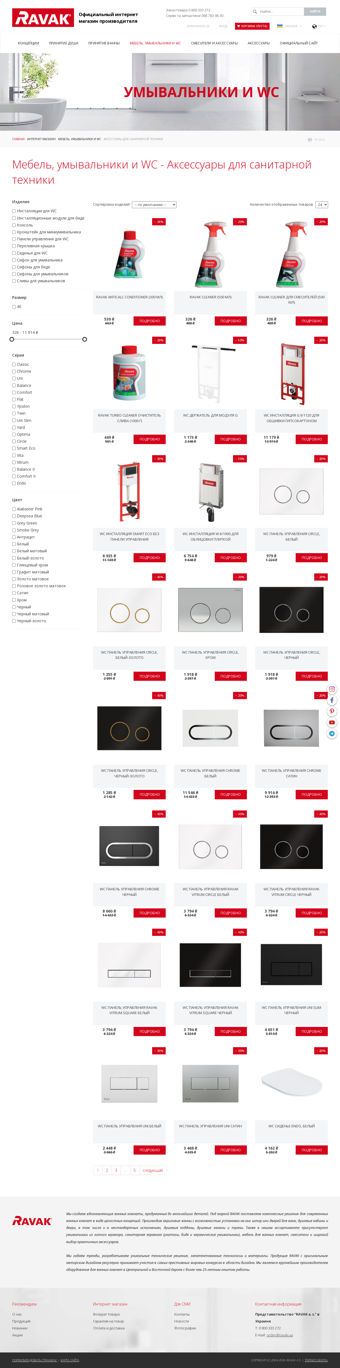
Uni (20, 378)
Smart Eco (26, 448)
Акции (17, 1334)
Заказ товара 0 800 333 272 (188, 10)
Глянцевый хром (32, 565)
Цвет (17, 499)
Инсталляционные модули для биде (51, 218)
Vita (20, 455)
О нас (17, 1314)
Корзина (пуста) (252, 26)
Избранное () (198, 26)
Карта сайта (70, 1360)
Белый (23, 543)
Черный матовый (33, 613)
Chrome (24, 371)
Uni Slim (24, 420)
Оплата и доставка (109, 1328)
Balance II (26, 469)
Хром (22, 600)
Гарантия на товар (108, 1321)
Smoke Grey (28, 530)
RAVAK (43, 17)
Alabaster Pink (29, 509)
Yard (21, 427)
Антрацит (26, 537)
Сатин (22, 592)
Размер (19, 297)
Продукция (21, 1321)
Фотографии (185, 1328)
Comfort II (26, 476)
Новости (181, 1321)
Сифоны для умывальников (42, 273)
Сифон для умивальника (40, 260)
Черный (24, 606)
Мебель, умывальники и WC (79, 139)
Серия (18, 355)
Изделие (20, 201)
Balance (24, 385)
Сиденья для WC (32, 253)
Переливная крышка (36, 245)
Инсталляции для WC (37, 210)
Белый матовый (32, 550)
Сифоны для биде (33, 266)
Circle (22, 441)
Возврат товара (106, 1314)
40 (19, 306)
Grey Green (27, 523)
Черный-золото (31, 620)
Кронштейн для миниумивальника (49, 232)
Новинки (19, 1328)
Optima (23, 434)
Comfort (24, 392)
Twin (21, 413)
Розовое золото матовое (41, 585)
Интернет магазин (41, 139)
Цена (17, 323)
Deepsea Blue (29, 515)
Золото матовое (33, 578)
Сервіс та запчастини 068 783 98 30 (194, 15)
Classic (23, 364)
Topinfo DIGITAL (316, 1360)
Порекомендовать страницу (34, 1360)
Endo (21, 483)
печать (319, 140)
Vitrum (23, 462)
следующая (153, 1170)
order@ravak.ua (280, 1334)
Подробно (150, 320)
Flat (20, 399)
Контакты (182, 1314)
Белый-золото (30, 558)
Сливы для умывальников (41, 280)
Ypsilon (23, 406)
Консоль (25, 225)
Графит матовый (33, 572)
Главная (18, 139)
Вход (223, 26)
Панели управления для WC (43, 238)
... (125, 1170)
